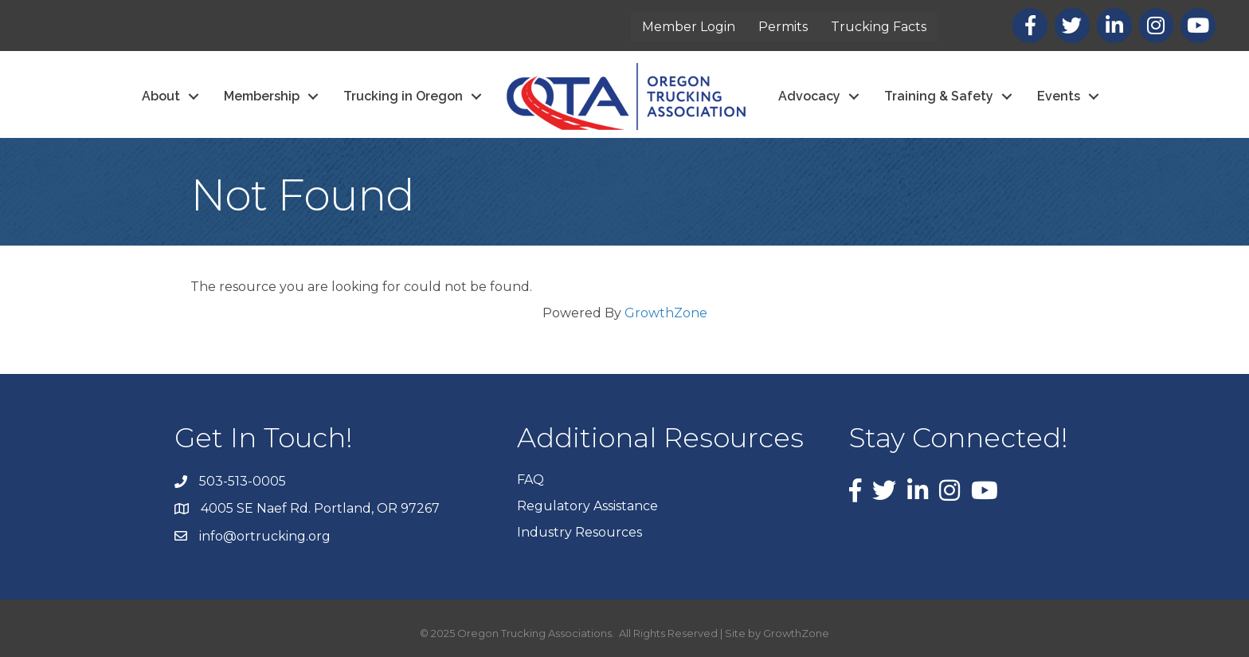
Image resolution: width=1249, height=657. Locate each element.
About (161, 96)
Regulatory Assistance (587, 505)
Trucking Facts (878, 26)
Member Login (688, 26)
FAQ (530, 479)
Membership (262, 96)
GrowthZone (665, 313)
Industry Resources (579, 532)
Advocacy (809, 96)
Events (1058, 96)
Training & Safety (938, 96)
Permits (783, 26)
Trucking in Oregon (403, 96)
